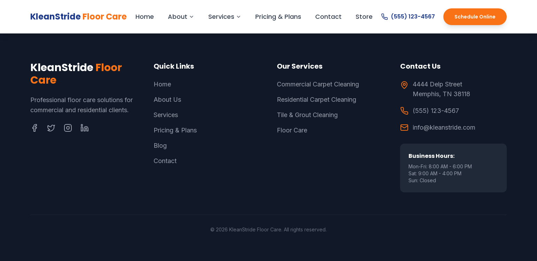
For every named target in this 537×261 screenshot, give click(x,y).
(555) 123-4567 (408, 17)
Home (144, 16)
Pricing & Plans (278, 16)
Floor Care (292, 130)
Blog (160, 145)
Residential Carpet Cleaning (316, 99)
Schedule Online (475, 16)
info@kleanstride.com (444, 127)
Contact (328, 16)
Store (364, 16)
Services (224, 16)
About (181, 16)
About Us (167, 99)
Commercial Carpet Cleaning (318, 84)
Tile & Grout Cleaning (307, 114)
